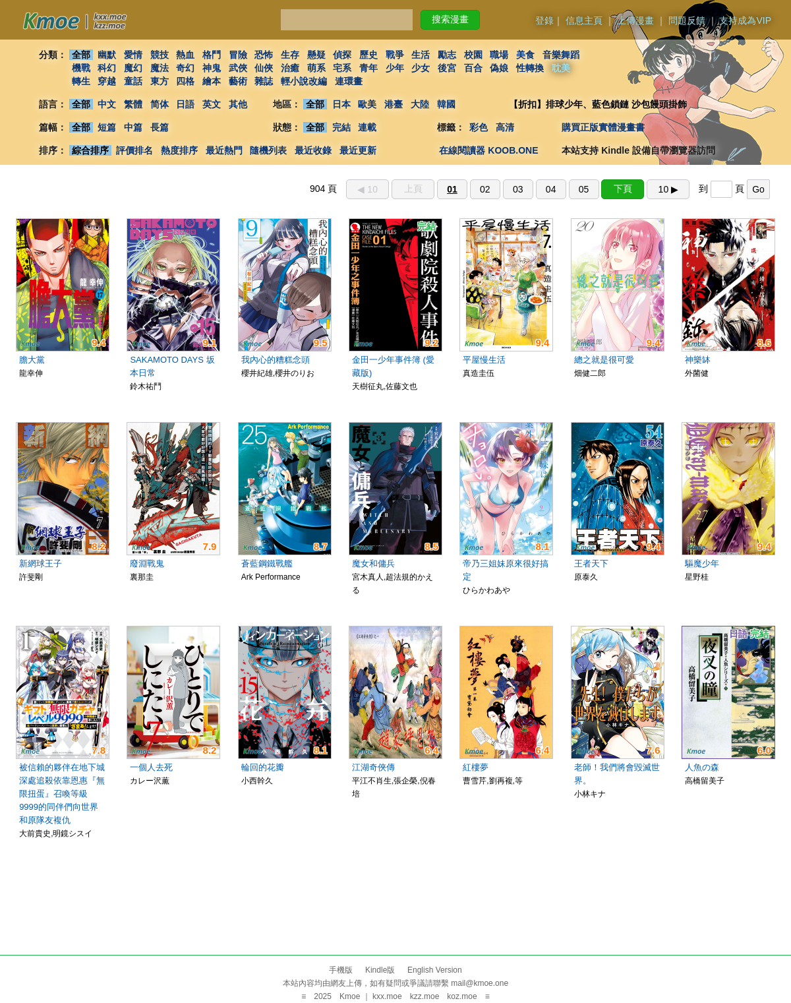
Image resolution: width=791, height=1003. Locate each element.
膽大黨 (32, 360)
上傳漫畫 (635, 20)
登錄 (544, 20)
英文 (211, 104)
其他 (238, 104)
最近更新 (358, 150)
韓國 (446, 104)
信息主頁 (584, 20)
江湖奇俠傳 (373, 767)
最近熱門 (224, 150)
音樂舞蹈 (561, 54)
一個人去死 (151, 767)
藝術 (238, 81)
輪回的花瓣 (262, 767)
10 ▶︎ (668, 189)
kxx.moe (387, 996)
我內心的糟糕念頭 (275, 360)
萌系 (316, 68)
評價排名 (134, 150)
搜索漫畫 (450, 19)
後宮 (447, 68)
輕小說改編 (304, 81)
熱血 (185, 54)
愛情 (133, 54)
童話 (133, 81)
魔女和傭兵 (373, 563)
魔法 (159, 68)
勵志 (447, 54)
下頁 (623, 188)
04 (551, 189)
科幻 (107, 68)
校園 (473, 54)
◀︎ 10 (367, 189)
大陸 (420, 104)
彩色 (478, 127)
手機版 (341, 970)
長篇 (159, 127)
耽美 (561, 68)
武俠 (238, 68)
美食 (525, 54)
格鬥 (211, 54)
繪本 (211, 81)
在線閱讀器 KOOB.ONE (488, 150)
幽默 (107, 54)
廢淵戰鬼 (147, 563)
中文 (107, 104)
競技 (159, 54)
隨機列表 (268, 150)
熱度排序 (179, 150)
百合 (473, 68)
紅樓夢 (475, 767)
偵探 (343, 54)
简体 (159, 104)
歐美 (368, 104)
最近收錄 (313, 150)
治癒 (290, 68)
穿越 (107, 81)
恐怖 (264, 54)
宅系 (343, 68)
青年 (368, 68)
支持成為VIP (745, 20)
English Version (434, 970)
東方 (159, 81)
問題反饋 (686, 20)
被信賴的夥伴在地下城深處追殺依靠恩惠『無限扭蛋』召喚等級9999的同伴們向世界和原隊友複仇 (62, 793)
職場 (500, 54)
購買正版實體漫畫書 (603, 127)
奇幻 (185, 68)
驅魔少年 (702, 563)
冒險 (238, 54)
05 (584, 189)
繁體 (133, 104)
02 (485, 189)
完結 (341, 127)
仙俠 (264, 68)
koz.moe (462, 996)
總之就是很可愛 (604, 360)
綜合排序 (90, 150)
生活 (421, 54)
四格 (185, 81)
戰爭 (395, 54)
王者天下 (591, 563)
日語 (185, 104)
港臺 (393, 104)
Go (758, 189)
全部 (81, 54)
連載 (368, 127)
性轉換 (529, 68)
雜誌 (264, 81)
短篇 (107, 127)
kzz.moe (425, 996)
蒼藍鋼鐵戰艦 (267, 563)
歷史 (368, 54)
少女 (421, 68)
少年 (395, 68)
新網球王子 (40, 563)
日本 (341, 104)
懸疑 (316, 54)
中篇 (133, 127)
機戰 (81, 68)
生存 (290, 54)
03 (518, 189)
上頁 (413, 188)
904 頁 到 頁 (540, 188)
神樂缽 (698, 360)
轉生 (81, 81)
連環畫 (348, 81)
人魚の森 (702, 767)
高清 (505, 127)
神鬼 (211, 68)
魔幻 (133, 68)
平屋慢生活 (484, 360)
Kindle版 (380, 970)
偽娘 (500, 68)
